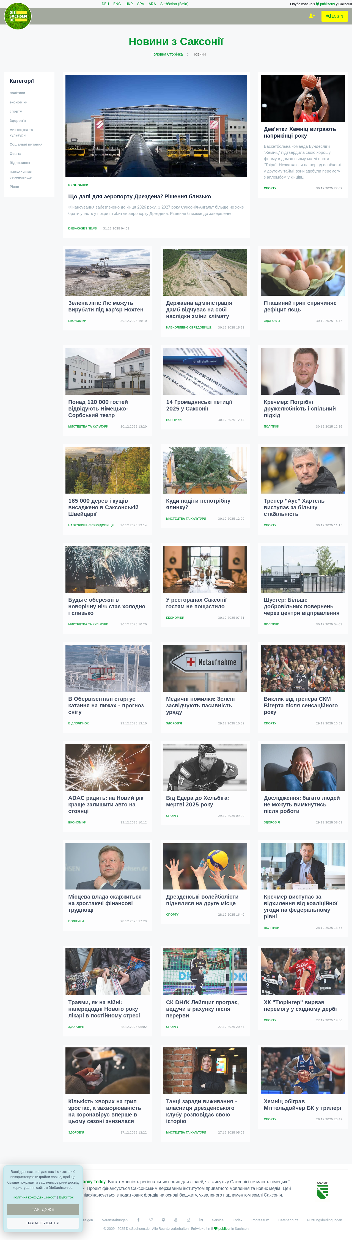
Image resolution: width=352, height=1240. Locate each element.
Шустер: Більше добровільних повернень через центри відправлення (301, 606)
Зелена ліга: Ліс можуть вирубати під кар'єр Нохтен (105, 306)
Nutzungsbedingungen (324, 1220)
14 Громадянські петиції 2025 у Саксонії (199, 405)
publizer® (327, 4)
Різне (14, 186)
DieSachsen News (82, 228)
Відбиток (66, 1197)
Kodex (237, 1220)
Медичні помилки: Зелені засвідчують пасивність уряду (200, 705)
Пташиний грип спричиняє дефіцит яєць (300, 306)
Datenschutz (288, 1220)
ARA (152, 4)
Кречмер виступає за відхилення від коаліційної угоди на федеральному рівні (300, 906)
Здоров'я (18, 120)
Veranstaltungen (115, 1220)
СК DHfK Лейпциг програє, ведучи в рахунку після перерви (202, 1009)
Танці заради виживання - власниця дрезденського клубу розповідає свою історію (201, 1111)
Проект (84, 1181)
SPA (140, 4)
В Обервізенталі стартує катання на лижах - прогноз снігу (106, 705)
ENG (117, 4)
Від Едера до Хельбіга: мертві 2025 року (197, 801)
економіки (19, 102)
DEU (105, 4)
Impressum (260, 1220)
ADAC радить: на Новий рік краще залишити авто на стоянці (105, 804)
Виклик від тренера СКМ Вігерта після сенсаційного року (301, 705)
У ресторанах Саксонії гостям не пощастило (196, 603)
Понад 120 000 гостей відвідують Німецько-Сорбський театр (98, 408)
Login (334, 16)
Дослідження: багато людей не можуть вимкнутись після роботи (302, 804)
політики (17, 93)
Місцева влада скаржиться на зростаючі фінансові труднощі (105, 903)
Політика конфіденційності (34, 1197)
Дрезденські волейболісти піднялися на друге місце (202, 900)
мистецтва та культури (21, 132)
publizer (224, 1229)
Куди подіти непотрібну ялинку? (198, 504)
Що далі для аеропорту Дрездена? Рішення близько (139, 196)
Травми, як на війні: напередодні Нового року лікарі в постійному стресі (104, 1009)
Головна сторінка (167, 54)
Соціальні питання (26, 144)
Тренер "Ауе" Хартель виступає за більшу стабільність (294, 507)
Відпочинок (20, 162)
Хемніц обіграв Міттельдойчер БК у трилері (302, 1105)
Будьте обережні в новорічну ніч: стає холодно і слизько (106, 606)
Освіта (15, 153)
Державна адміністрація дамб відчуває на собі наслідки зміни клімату (199, 309)
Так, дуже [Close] (43, 1209)
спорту (16, 111)
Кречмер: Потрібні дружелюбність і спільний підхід (300, 408)
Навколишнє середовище (21, 175)
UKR (129, 4)
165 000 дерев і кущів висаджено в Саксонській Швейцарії (103, 507)
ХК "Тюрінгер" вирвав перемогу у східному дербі (300, 1006)
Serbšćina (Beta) (174, 4)
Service (218, 1220)
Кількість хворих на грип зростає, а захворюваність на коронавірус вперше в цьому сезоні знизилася (104, 1111)
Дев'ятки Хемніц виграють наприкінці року (300, 132)
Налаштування (43, 1223)
